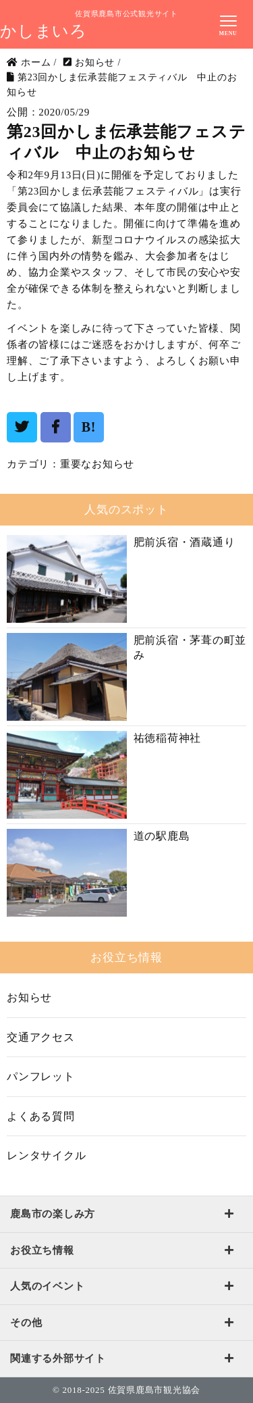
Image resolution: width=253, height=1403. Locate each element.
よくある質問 (41, 1116)
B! (89, 426)
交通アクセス (41, 1037)
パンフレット (41, 1076)
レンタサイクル (46, 1155)
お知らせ (29, 997)
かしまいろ (43, 31)
